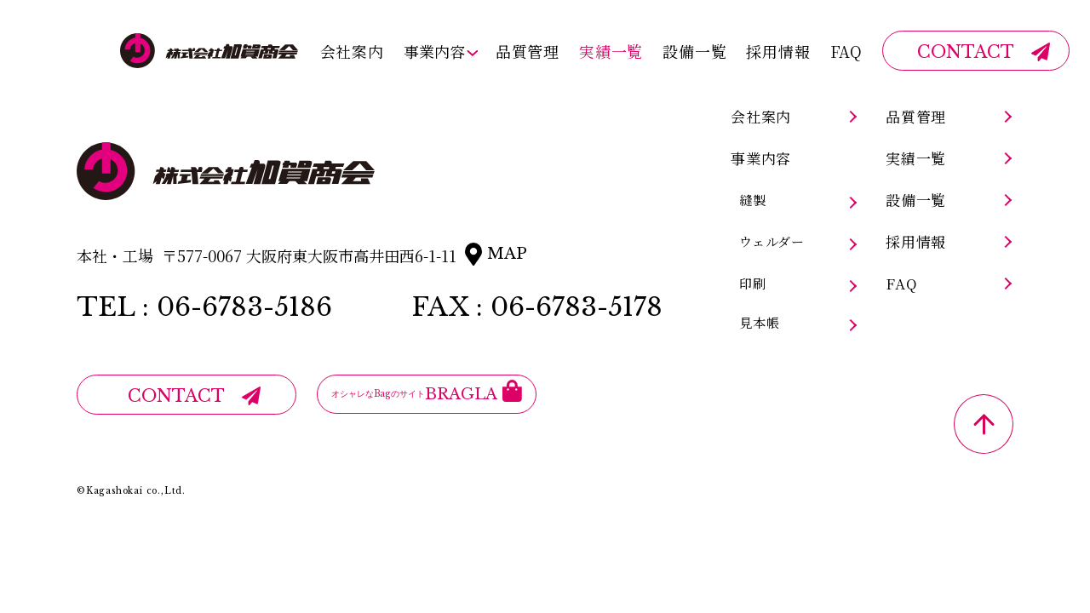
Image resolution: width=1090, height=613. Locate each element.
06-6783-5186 (244, 307)
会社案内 (351, 50)
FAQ (846, 50)
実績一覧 (611, 50)
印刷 (752, 283)
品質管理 (527, 50)
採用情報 (778, 50)
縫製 (752, 200)
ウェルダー (772, 241)
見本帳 (759, 322)
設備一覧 (694, 50)
